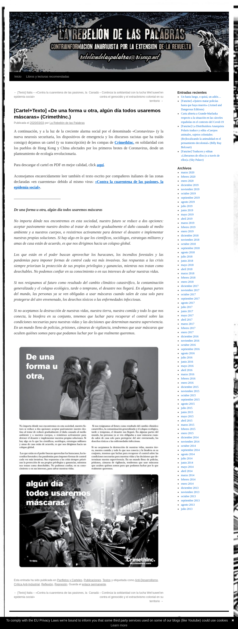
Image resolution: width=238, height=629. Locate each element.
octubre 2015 (188, 395)
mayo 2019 (187, 214)
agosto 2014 (188, 454)
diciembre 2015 (190, 387)
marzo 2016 (187, 374)
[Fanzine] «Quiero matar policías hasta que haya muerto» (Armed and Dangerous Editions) (201, 105)
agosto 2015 (188, 403)
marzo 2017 (187, 323)
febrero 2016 (188, 378)
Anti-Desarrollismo (146, 580)
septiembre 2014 (190, 450)
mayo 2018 (187, 265)
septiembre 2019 (190, 197)
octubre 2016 (188, 345)
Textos (107, 580)
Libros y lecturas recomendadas (47, 76)
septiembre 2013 (190, 500)
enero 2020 (187, 180)
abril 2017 (186, 319)
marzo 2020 (187, 172)
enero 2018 (187, 281)
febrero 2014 (188, 479)
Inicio (17, 76)
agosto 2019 (188, 202)
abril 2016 (186, 370)
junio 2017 (187, 311)
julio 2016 (186, 357)
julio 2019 (186, 206)
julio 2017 (186, 307)
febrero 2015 (188, 429)
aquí (100, 165)
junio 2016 (187, 361)
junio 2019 (187, 210)
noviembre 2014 (190, 441)
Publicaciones (92, 580)
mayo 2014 (187, 466)
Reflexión (47, 584)
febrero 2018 (188, 277)
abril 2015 (186, 420)
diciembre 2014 (190, 437)
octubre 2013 (188, 496)
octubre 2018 (188, 244)
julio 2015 (186, 408)
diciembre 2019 (190, 185)
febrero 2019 (188, 227)
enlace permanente (94, 584)
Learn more (119, 625)
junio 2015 (187, 412)
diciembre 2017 (190, 286)
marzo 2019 (187, 223)
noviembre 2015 (190, 391)
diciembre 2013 (190, 488)
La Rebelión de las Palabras (67, 123)
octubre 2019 (188, 193)
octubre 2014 (188, 445)
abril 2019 (186, 218)
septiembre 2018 (190, 248)
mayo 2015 (187, 416)
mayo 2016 (187, 366)
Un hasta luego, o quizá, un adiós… (201, 96)
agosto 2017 (188, 302)
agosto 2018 (188, 252)
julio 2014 (186, 458)
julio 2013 (186, 509)
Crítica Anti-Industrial (27, 584)
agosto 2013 (188, 504)
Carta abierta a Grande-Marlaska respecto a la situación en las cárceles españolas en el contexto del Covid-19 (202, 118)
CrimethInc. (124, 142)
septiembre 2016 (190, 349)
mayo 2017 (187, 315)
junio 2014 (187, 462)
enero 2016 (187, 382)
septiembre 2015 (190, 399)
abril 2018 (186, 269)
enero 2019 (187, 231)
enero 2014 (187, 483)
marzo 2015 (187, 424)
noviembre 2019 (190, 189)
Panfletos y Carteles (69, 580)
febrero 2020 (188, 176)
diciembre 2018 (190, 235)
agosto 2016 (188, 353)
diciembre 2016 (190, 336)
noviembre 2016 (190, 340)
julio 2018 (186, 256)
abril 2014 (186, 471)
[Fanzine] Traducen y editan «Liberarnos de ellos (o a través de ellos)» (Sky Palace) (200, 155)
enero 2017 (187, 332)
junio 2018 (187, 260)
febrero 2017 (188, 328)
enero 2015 (187, 433)
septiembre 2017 (190, 298)
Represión (61, 584)
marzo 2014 (187, 475)
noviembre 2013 (190, 492)
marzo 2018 (187, 273)
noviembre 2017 (190, 290)
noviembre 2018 (190, 239)
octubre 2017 (188, 294)
